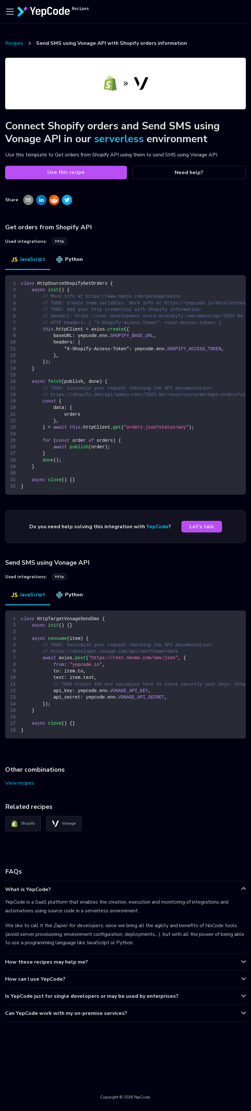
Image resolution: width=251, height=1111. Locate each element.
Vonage (64, 824)
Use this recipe (66, 172)
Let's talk (201, 526)
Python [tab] (69, 259)
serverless (119, 139)
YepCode (157, 526)
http (59, 241)
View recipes (19, 783)
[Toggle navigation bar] (10, 11)
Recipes (14, 43)
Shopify (23, 824)
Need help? (189, 172)
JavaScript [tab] (27, 259)
